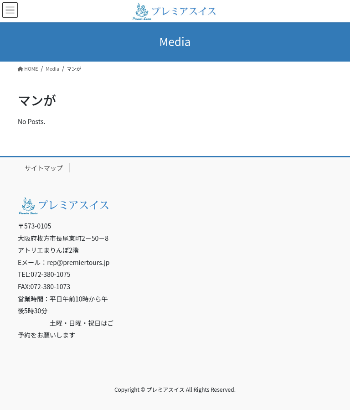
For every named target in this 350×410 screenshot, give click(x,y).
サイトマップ (44, 167)
